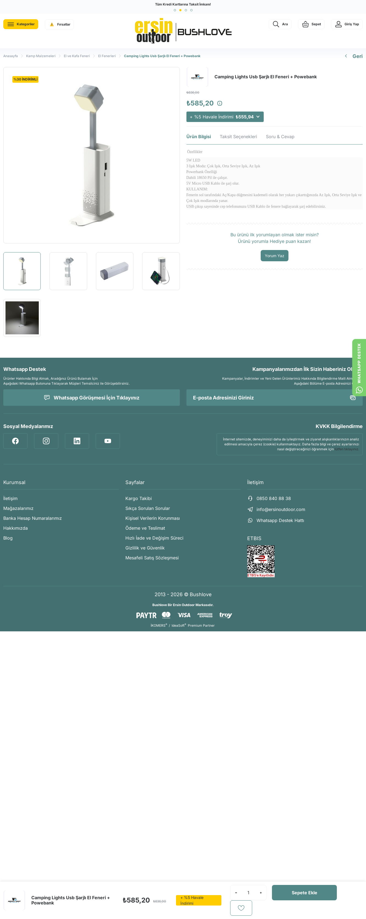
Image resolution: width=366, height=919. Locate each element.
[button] (175, 10)
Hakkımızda (15, 528)
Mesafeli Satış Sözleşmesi (152, 557)
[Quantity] (248, 892)
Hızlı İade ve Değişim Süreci (154, 538)
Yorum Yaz (274, 255)
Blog (8, 538)
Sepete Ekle (304, 892)
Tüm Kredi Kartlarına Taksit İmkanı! (183, 4)
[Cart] (311, 24)
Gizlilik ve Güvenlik (145, 548)
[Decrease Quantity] (235, 892)
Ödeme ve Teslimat (145, 528)
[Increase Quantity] (260, 892)
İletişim (10, 498)
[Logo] (183, 31)
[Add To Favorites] (241, 908)
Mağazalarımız (18, 508)
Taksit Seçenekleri (238, 136)
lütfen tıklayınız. (347, 449)
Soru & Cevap (280, 136)
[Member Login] (347, 24)
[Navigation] (20, 24)
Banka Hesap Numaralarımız (32, 518)
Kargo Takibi (138, 498)
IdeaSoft (179, 625)
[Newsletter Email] (274, 397)
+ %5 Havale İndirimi (225, 116)
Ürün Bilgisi (198, 136)
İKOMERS (159, 625)
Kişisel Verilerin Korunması (152, 518)
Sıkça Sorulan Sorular (147, 508)
